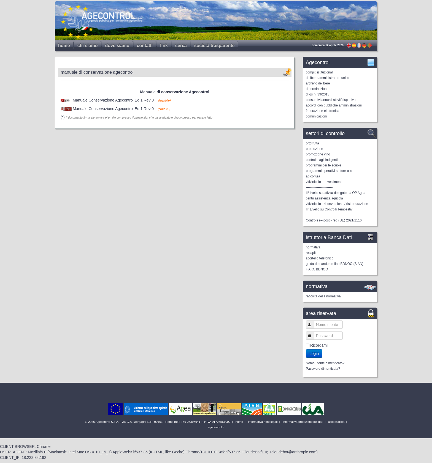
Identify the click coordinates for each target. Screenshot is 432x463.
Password (312, 335)
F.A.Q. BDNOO (317, 269)
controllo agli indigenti (321, 160)
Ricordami (319, 345)
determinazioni (316, 89)
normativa (313, 247)
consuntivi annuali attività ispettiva (331, 100)
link (164, 45)
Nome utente (312, 324)
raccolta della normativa (323, 296)
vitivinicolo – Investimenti (324, 182)
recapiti (311, 253)
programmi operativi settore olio (329, 171)
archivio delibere (318, 83)
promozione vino (318, 154)
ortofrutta (312, 143)
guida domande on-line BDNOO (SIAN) (334, 264)
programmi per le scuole (323, 165)
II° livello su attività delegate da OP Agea (335, 193)
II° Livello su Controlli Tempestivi (329, 209)
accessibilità (335, 421)
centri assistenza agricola (324, 198)
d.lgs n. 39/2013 (317, 94)
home (64, 45)
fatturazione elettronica (322, 111)
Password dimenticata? (323, 369)
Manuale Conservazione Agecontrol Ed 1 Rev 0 (113, 100)
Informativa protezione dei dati (302, 421)
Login (314, 353)
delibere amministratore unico (327, 78)
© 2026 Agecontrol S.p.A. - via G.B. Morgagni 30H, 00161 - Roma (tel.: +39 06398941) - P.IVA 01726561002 (158, 421)
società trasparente (214, 45)
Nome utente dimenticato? (325, 363)
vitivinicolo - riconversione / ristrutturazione (337, 204)
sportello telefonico (319, 258)
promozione (314, 149)
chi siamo (87, 45)
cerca (181, 45)
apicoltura (313, 176)
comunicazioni (316, 116)
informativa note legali (262, 421)
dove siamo (117, 45)
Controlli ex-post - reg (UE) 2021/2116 (334, 220)
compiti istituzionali (319, 72)
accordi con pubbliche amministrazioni (334, 105)
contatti (145, 45)
